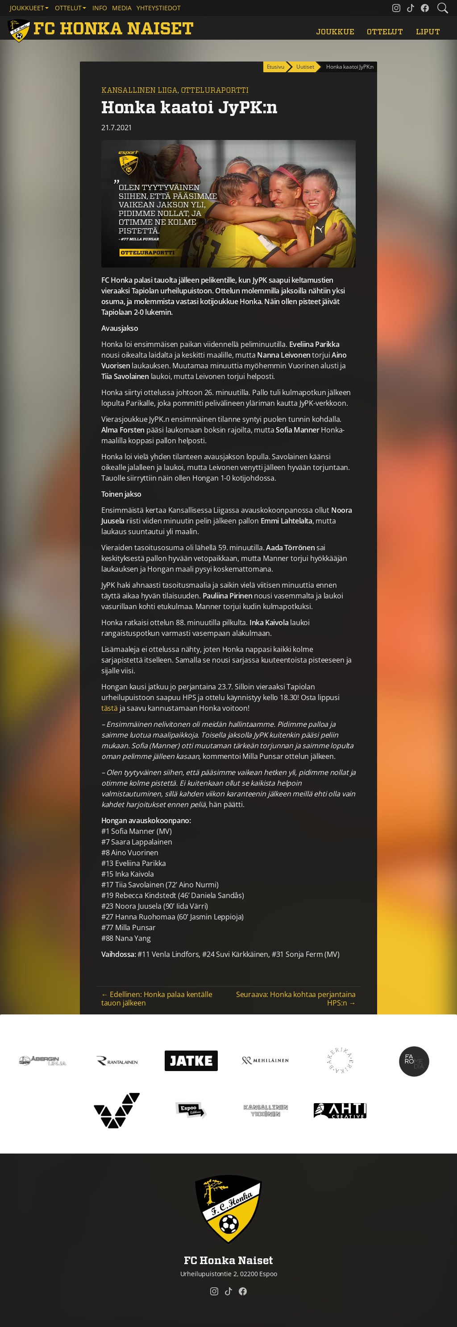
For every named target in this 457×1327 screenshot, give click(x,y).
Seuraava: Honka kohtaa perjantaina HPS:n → (296, 998)
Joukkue (335, 32)
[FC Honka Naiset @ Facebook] (425, 8)
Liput (428, 32)
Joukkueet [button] (27, 8)
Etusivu (275, 66)
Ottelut (385, 32)
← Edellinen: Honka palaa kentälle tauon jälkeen (156, 998)
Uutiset (305, 66)
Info (99, 8)
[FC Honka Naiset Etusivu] (102, 30)
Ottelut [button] (68, 8)
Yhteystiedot (159, 8)
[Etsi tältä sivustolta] (443, 8)
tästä (109, 708)
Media (122, 8)
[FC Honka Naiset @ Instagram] (396, 8)
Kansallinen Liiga (139, 90)
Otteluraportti (215, 90)
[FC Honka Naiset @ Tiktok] (410, 8)
